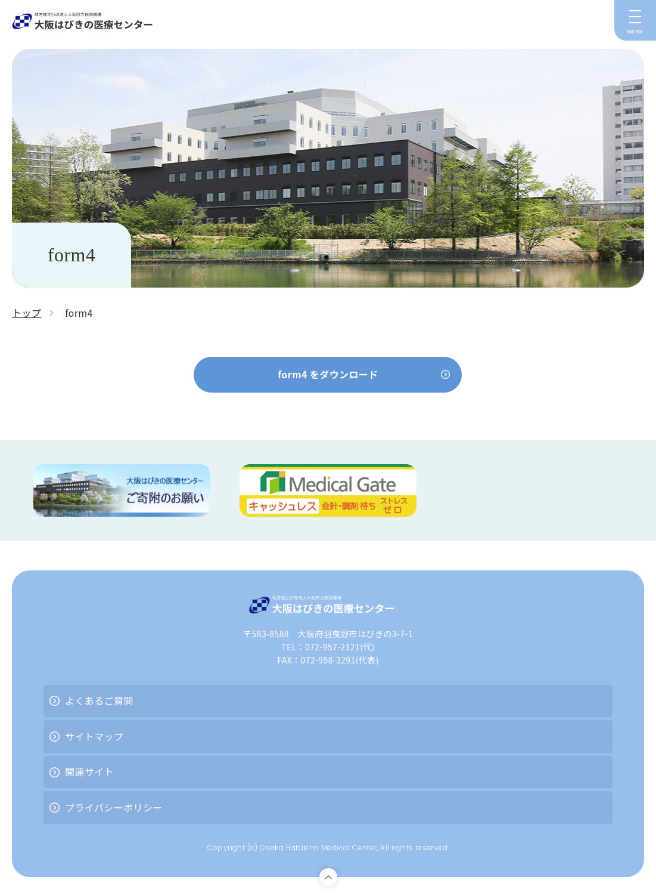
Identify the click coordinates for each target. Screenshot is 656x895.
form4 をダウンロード (328, 374)
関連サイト (89, 771)
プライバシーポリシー (114, 807)
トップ (26, 312)
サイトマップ (94, 736)
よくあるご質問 (99, 700)
